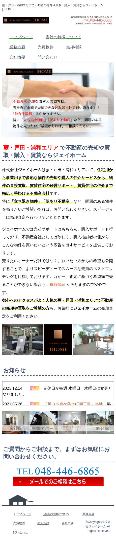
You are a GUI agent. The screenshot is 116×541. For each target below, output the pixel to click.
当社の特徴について (63, 37)
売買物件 (46, 47)
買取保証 (57, 284)
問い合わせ (48, 57)
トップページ (21, 37)
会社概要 (17, 57)
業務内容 (17, 47)
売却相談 (74, 47)
